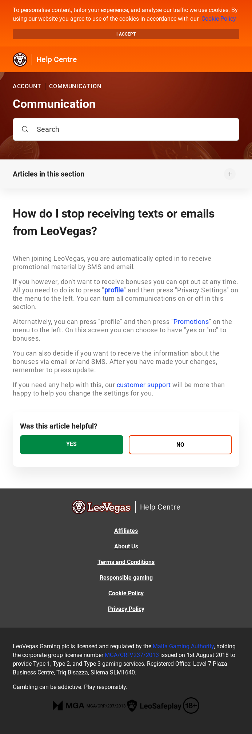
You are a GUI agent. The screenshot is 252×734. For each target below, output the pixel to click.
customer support (144, 385)
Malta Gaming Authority (183, 646)
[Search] (126, 129)
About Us (126, 546)
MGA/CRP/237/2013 (132, 655)
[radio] (71, 444)
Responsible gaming (126, 577)
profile (114, 290)
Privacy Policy (126, 608)
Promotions (191, 321)
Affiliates (126, 530)
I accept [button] (126, 34)
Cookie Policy (218, 18)
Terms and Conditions (126, 562)
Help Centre (56, 59)
